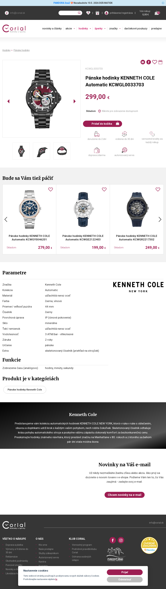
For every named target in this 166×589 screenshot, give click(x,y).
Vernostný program (82, 545)
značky (113, 28)
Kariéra (42, 561)
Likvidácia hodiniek (15, 573)
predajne (156, 28)
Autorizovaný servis (49, 557)
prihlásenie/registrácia (121, 13)
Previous (5, 219)
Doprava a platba (14, 545)
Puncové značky (14, 565)
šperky (98, 28)
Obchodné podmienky (17, 561)
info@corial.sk (17, 13)
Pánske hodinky (22, 50)
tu (56, 579)
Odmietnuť (124, 579)
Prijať (124, 572)
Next (160, 219)
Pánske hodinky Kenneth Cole (25, 389)
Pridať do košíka (105, 123)
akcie (68, 28)
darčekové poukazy (135, 28)
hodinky (83, 28)
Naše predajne (46, 549)
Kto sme (43, 545)
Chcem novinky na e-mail (124, 495)
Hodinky (6, 50)
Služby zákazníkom (49, 553)
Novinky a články (14, 569)
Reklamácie (12, 556)
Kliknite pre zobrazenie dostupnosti (120, 111)
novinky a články (52, 28)
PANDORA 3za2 (61, 3)
